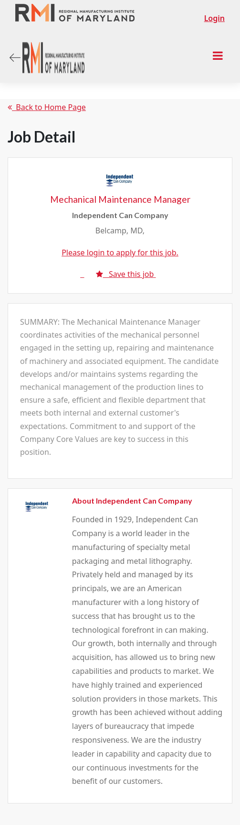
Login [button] (214, 18)
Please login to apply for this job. (120, 252)
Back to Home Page (47, 107)
